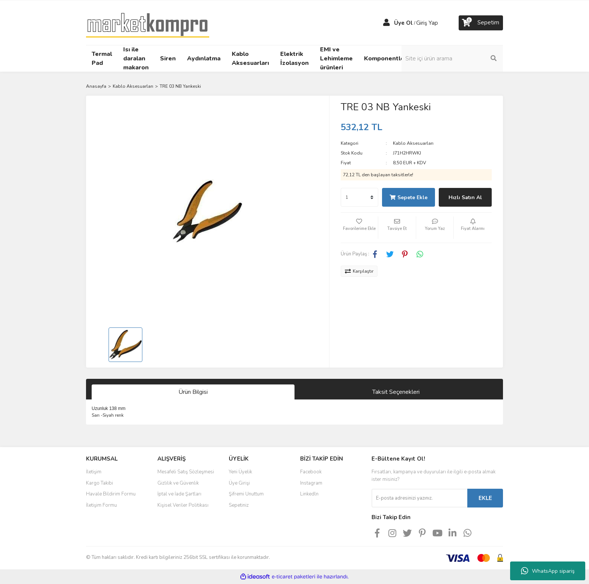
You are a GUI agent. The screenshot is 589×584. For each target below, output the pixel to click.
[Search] (452, 58)
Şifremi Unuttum (246, 494)
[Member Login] (386, 23)
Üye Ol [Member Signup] (403, 23)
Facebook (311, 471)
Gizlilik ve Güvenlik (178, 483)
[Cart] (481, 22)
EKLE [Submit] (485, 498)
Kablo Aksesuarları (413, 143)
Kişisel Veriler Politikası (182, 505)
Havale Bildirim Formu (111, 494)
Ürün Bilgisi (193, 392)
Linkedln (309, 494)
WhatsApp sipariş (548, 571)
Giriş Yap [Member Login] (427, 23)
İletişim (93, 471)
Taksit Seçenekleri (396, 392)
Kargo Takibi (99, 483)
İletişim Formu (101, 505)
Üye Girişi (239, 483)
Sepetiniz (239, 505)
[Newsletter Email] (419, 498)
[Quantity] (359, 197)
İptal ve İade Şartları (179, 494)
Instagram (311, 483)
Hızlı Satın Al (465, 197)
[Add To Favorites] (359, 227)
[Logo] (147, 22)
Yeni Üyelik (240, 471)
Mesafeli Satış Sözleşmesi (185, 471)
